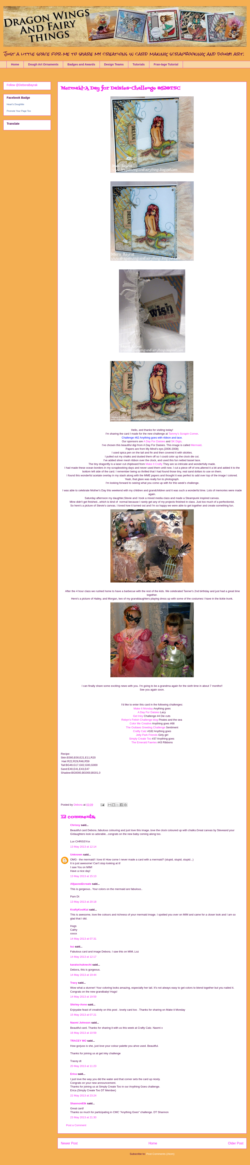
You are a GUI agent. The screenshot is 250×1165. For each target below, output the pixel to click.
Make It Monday (143, 708)
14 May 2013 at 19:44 (83, 974)
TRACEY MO (78, 1040)
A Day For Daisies (154, 441)
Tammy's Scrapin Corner (183, 433)
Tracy (73, 982)
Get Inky (138, 716)
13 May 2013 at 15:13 (83, 876)
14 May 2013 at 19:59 (83, 996)
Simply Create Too (140, 738)
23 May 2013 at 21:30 (83, 1117)
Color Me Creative (141, 723)
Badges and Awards (81, 64)
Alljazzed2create (80, 883)
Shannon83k (78, 1103)
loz (72, 946)
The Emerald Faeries (144, 742)
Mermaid (196, 445)
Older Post (235, 1143)
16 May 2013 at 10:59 (83, 1032)
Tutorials (139, 64)
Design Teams (114, 64)
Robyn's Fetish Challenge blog (139, 719)
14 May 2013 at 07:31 (83, 938)
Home (15, 64)
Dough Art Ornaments (43, 64)
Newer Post (69, 1143)
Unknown (76, 854)
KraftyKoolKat (79, 909)
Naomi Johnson (80, 1022)
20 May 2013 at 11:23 (83, 1066)
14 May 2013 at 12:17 (83, 956)
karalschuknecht (81, 964)
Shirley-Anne (78, 1004)
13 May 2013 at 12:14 (83, 846)
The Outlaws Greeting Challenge (145, 727)
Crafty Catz (140, 731)
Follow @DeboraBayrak (22, 85)
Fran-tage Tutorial (166, 64)
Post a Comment (76, 1125)
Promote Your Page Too (19, 111)
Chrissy (75, 825)
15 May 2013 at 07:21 (83, 1014)
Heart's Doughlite (15, 104)
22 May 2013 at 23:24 (83, 1095)
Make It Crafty (154, 464)
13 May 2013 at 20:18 (83, 901)
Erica (73, 1073)
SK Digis (176, 441)
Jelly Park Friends (147, 734)
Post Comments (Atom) (160, 1153)
